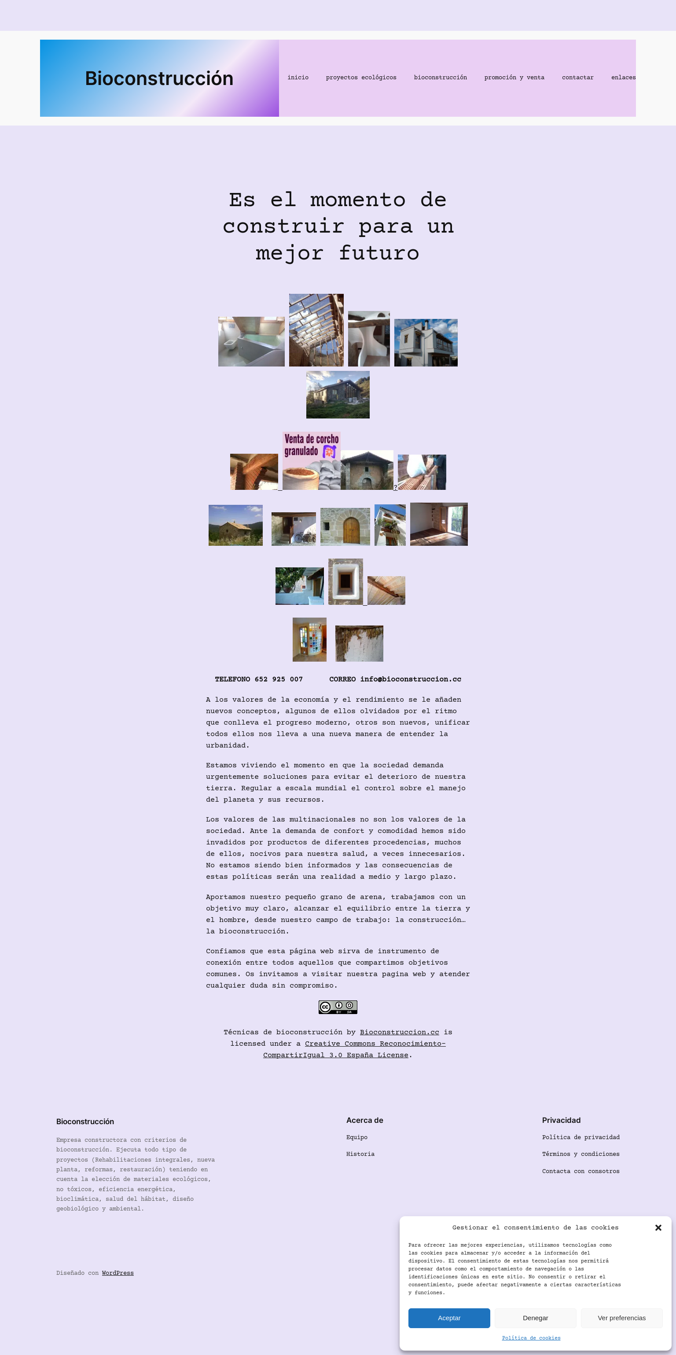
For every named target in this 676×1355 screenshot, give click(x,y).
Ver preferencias (622, 1318)
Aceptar (449, 1318)
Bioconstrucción (159, 78)
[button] (658, 1227)
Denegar (535, 1318)
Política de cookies (531, 1338)
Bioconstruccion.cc (399, 1033)
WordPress (118, 1273)
